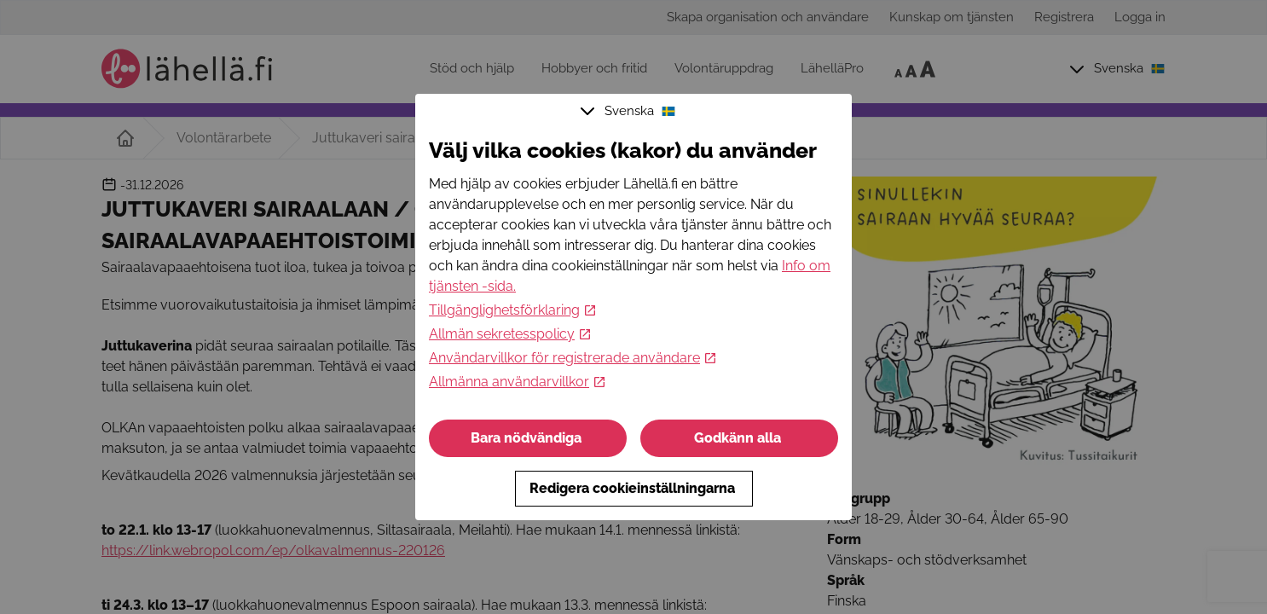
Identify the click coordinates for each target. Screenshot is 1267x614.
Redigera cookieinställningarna (633, 488)
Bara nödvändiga (528, 438)
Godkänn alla (739, 438)
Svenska (630, 111)
